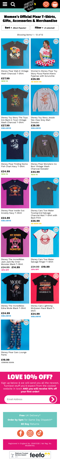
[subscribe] (52, 399)
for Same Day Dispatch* (30, 419)
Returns (30, 423)
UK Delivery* (30, 415)
